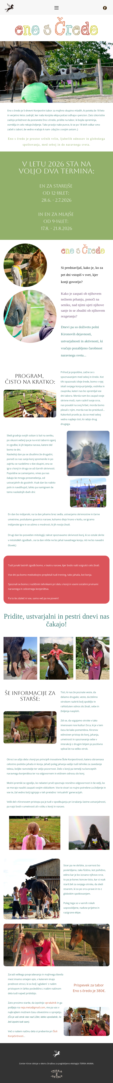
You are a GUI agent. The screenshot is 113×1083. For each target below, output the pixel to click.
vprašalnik (50, 1002)
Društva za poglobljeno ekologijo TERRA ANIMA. (70, 1063)
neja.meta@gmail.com (33, 1007)
